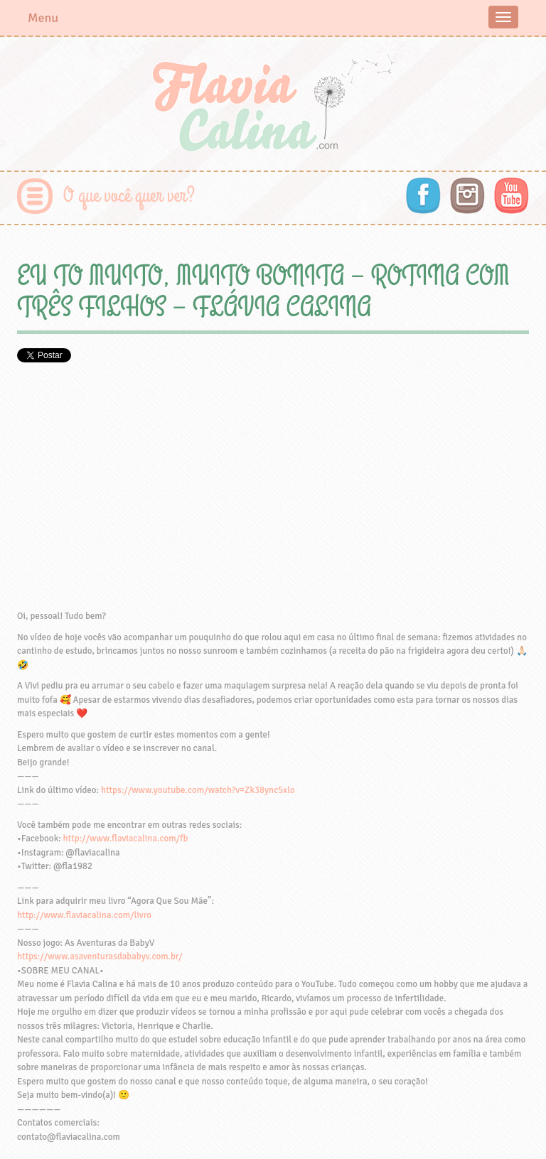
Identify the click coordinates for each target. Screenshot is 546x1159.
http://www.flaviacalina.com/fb (125, 838)
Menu (43, 18)
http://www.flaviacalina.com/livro (84, 915)
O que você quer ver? (129, 196)
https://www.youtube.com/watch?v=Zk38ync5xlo (198, 790)
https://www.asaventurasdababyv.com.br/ (99, 956)
